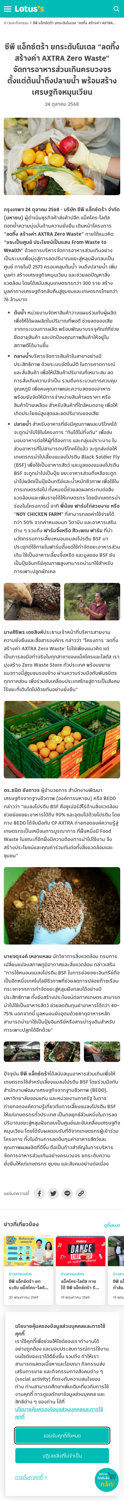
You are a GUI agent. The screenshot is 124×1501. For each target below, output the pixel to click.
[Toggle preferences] (31, 1477)
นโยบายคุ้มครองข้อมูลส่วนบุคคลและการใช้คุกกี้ (59, 1412)
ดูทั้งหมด (112, 1225)
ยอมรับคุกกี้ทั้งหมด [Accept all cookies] (62, 1435)
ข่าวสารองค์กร (20, 1274)
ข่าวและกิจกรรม (16, 23)
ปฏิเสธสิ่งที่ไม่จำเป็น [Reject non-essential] (62, 1456)
